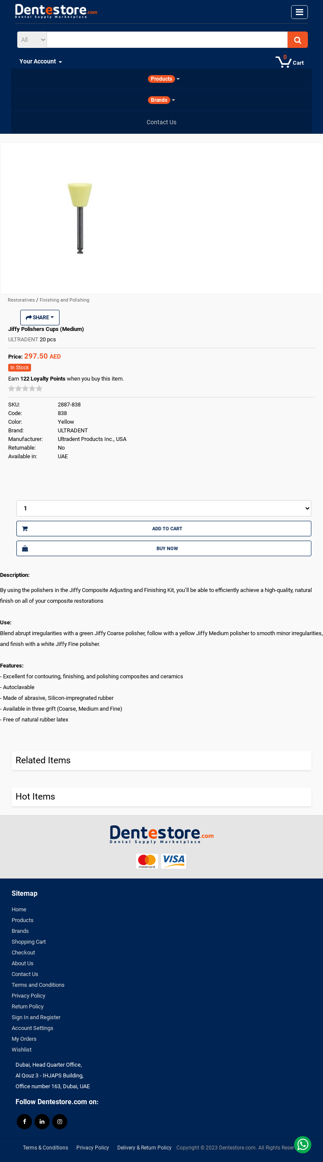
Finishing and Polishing (64, 300)
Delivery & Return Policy (144, 1148)
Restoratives (22, 300)
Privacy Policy (28, 995)
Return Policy (28, 1006)
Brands (20, 931)
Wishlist (21, 1049)
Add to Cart (102, 528)
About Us (23, 963)
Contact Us (25, 974)
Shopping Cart (29, 941)
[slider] (25, 388)
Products (23, 920)
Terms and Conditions (38, 985)
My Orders (24, 1039)
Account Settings (32, 1028)
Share (40, 317)
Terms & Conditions (45, 1148)
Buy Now (100, 548)
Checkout (23, 952)
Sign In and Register (36, 1017)
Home (19, 909)
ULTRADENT (24, 339)
